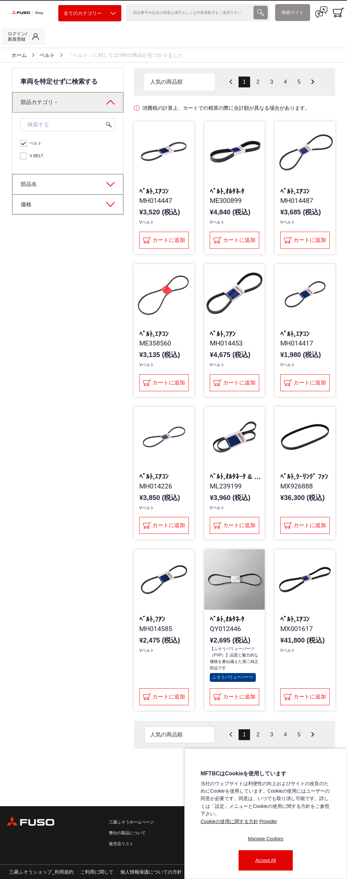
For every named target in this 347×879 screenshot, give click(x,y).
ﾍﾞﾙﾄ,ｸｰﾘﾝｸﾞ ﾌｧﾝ (304, 476)
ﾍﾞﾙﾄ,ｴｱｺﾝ (153, 191)
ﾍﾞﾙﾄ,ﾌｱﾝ (223, 334)
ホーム (19, 55)
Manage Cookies (265, 838)
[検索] (189, 12)
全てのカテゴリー (90, 13)
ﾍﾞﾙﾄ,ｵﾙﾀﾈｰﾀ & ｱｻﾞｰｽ (237, 476)
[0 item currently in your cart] (338, 12)
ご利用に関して (97, 872)
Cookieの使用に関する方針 (229, 821)
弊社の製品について (127, 833)
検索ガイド (293, 12)
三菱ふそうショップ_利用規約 (41, 872)
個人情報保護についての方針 (151, 872)
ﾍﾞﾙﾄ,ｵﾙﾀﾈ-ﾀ (227, 191)
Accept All (265, 860)
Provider (268, 821)
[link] (23, 36)
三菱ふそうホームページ (131, 822)
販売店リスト (121, 843)
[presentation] (260, 12)
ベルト (47, 55)
